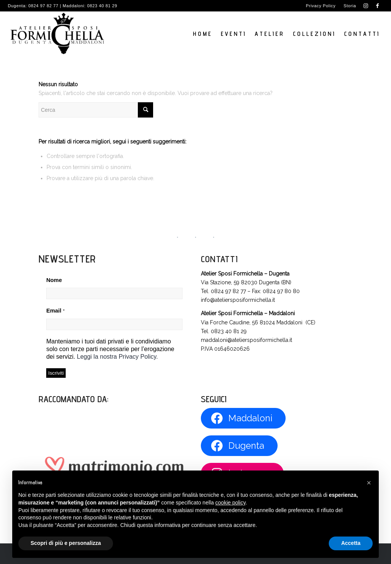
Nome (54, 280)
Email (55, 311)
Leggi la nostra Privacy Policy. (117, 356)
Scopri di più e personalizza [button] (66, 543)
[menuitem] (321, 6)
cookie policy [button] (230, 503)
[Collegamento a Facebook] (377, 5)
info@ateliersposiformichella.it (238, 300)
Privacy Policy (321, 5)
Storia (350, 5)
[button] (369, 483)
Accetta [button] (350, 543)
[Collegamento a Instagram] (366, 5)
